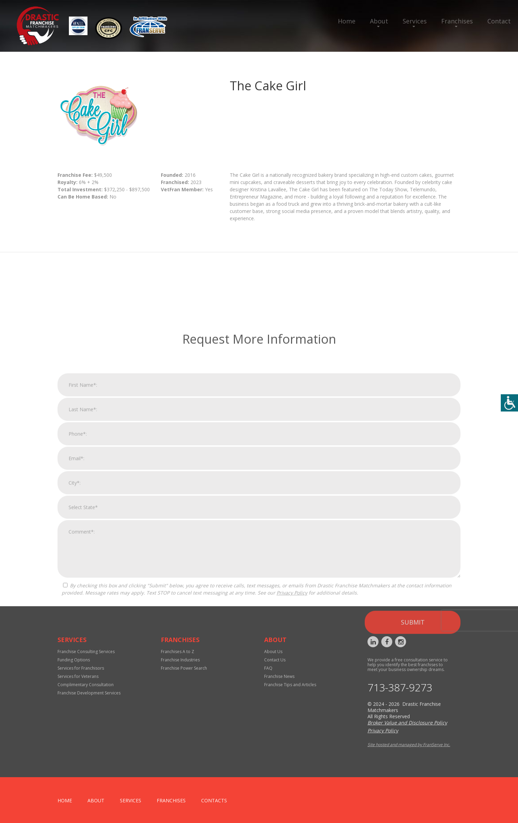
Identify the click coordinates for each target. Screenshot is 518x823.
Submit (413, 725)
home (65, 800)
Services (415, 21)
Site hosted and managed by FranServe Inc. (408, 745)
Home (346, 21)
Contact (499, 21)
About (379, 21)
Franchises (457, 21)
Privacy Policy (292, 695)
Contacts (214, 800)
